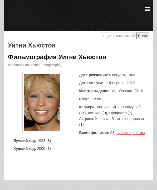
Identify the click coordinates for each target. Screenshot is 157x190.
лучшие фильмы (130, 133)
